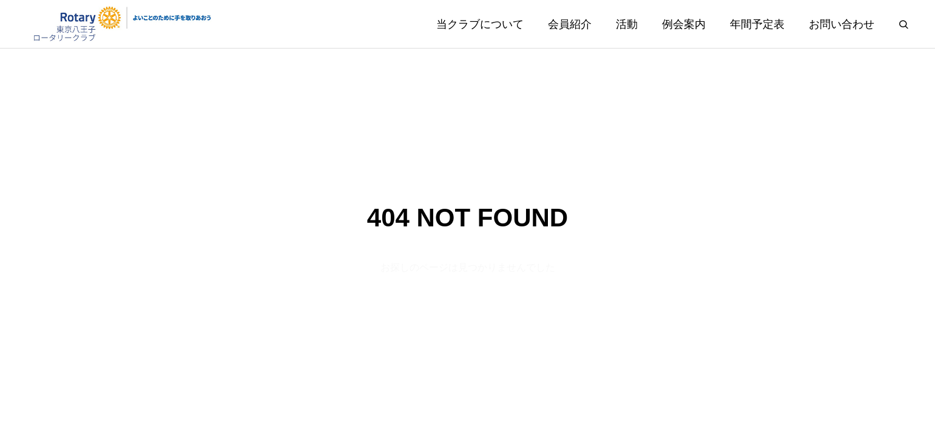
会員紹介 (570, 24)
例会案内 (684, 24)
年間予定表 (757, 24)
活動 (627, 24)
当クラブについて (480, 24)
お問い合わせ (841, 24)
